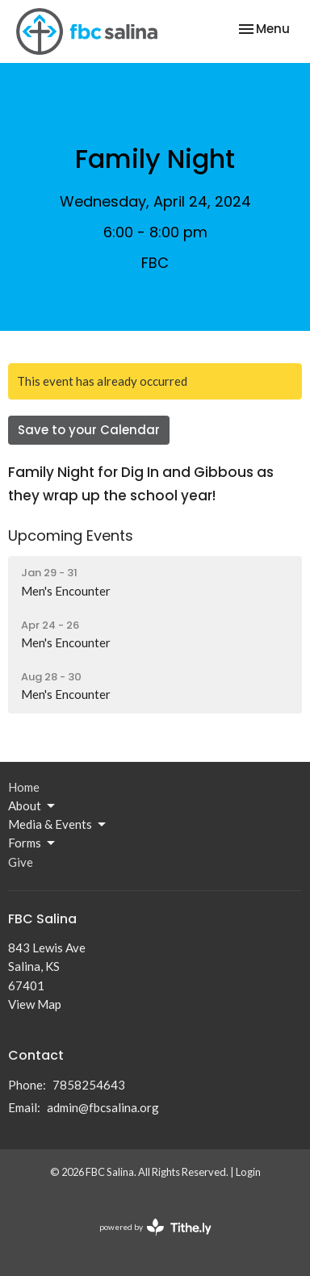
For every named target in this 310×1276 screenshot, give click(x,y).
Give (20, 862)
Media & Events (58, 825)
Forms (32, 843)
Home (24, 787)
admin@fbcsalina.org (103, 1107)
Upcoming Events (70, 535)
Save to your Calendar (89, 429)
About (32, 806)
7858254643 (88, 1084)
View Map (34, 1004)
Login (248, 1171)
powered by (155, 1227)
